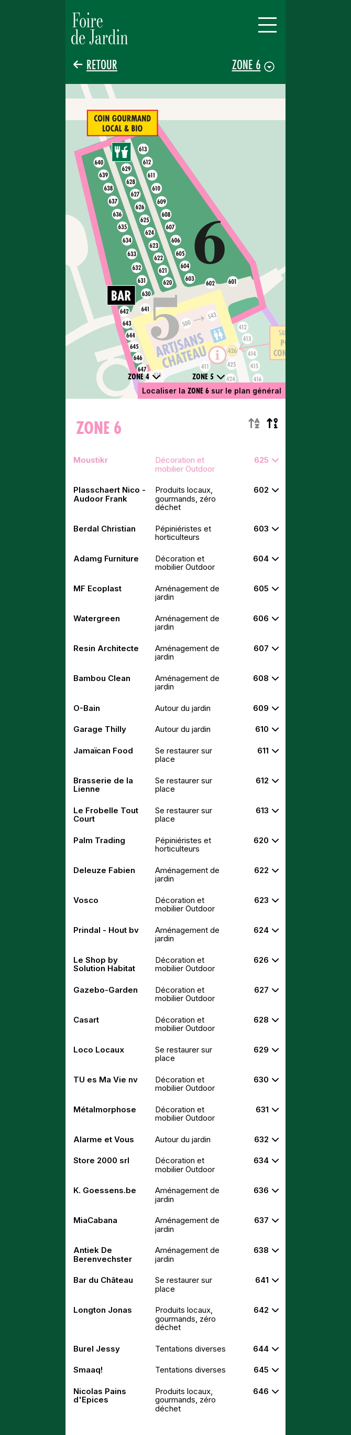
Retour (101, 65)
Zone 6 (246, 64)
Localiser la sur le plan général (211, 390)
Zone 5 (208, 376)
